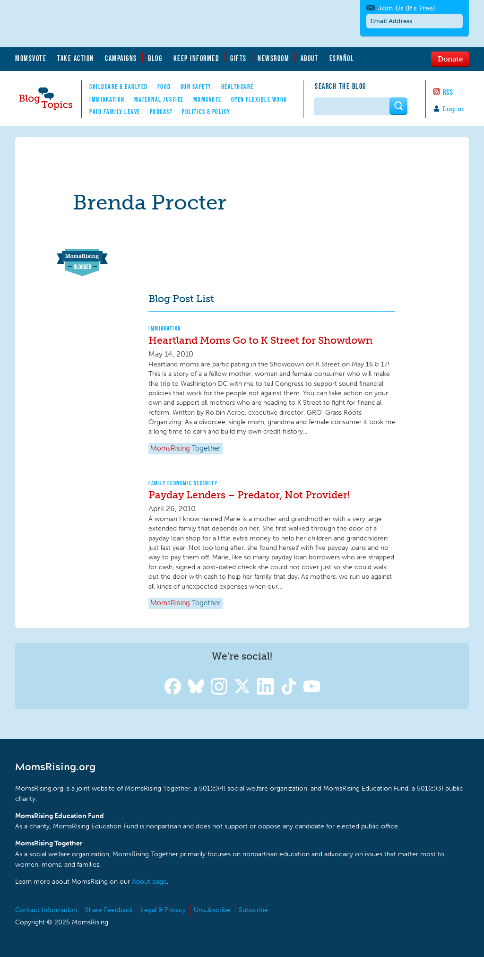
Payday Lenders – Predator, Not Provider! (249, 495)
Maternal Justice (159, 99)
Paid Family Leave (114, 111)
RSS (448, 92)
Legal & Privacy (163, 910)
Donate (450, 58)
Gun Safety (196, 86)
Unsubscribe (212, 910)
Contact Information (46, 910)
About (310, 58)
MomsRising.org (107, 23)
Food (164, 86)
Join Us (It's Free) (406, 8)
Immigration (107, 99)
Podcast (161, 111)
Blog (155, 58)
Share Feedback (109, 910)
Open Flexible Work (259, 99)
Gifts (238, 58)
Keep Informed (196, 58)
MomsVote (30, 58)
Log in (453, 109)
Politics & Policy (206, 111)
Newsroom (273, 58)
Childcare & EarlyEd (118, 86)
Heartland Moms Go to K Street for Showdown (260, 340)
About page (149, 882)
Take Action (75, 58)
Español (341, 58)
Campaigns (121, 58)
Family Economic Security (182, 483)
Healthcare (237, 86)
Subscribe (253, 910)
